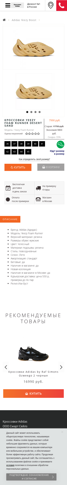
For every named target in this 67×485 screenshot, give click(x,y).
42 (7, 151)
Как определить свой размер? (34, 159)
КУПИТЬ (19, 167)
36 (7, 143)
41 (42, 143)
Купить (33, 393)
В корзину (51, 167)
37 (14, 143)
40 (35, 143)
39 (28, 143)
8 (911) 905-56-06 (61, 5)
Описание (10, 219)
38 (21, 143)
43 (14, 151)
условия (10, 465)
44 (21, 151)
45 (28, 151)
